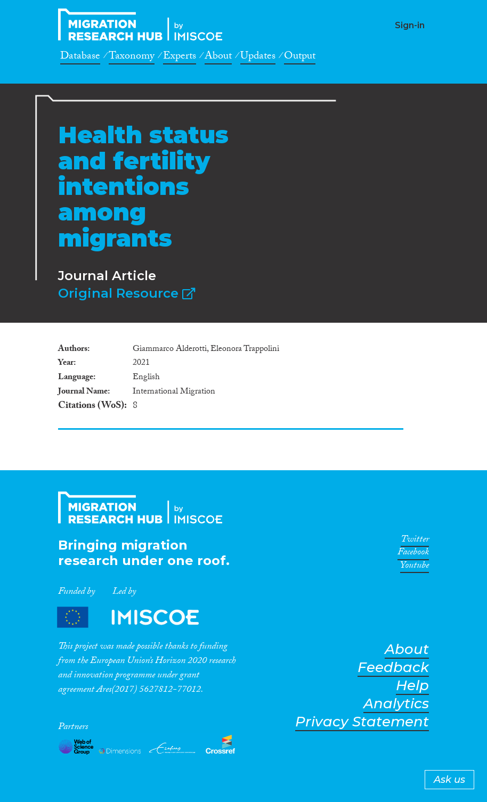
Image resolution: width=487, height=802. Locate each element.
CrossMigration (143, 24)
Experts (179, 57)
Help (412, 685)
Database (80, 57)
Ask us (449, 779)
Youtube (414, 567)
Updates (257, 57)
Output (299, 57)
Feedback (393, 667)
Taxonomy (132, 57)
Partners (137, 617)
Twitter (415, 541)
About (218, 57)
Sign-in (410, 25)
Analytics (396, 703)
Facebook (413, 553)
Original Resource (126, 293)
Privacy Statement (362, 722)
